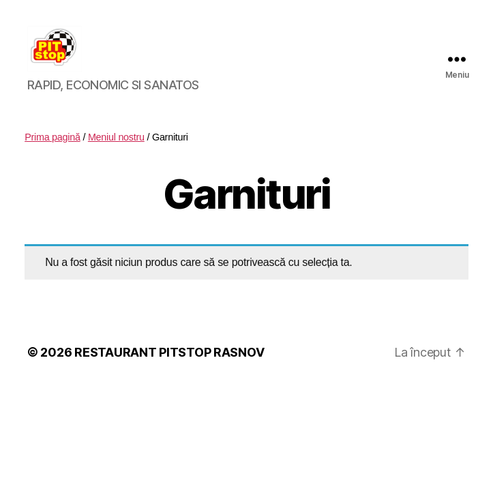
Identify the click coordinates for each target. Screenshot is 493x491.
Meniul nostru (116, 153)
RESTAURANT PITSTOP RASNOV (169, 368)
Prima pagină (52, 153)
